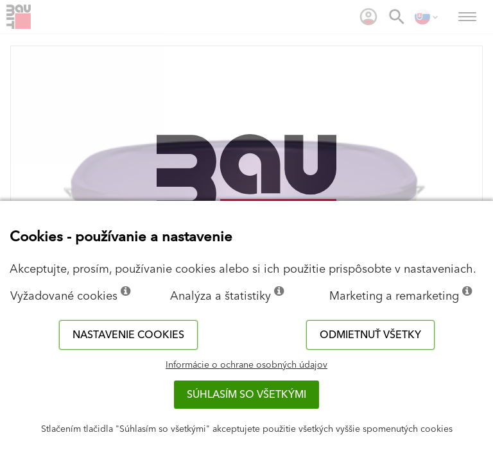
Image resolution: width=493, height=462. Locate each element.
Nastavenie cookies (128, 335)
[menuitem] (368, 17)
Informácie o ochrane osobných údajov (246, 365)
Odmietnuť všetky (370, 335)
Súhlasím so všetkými (246, 395)
